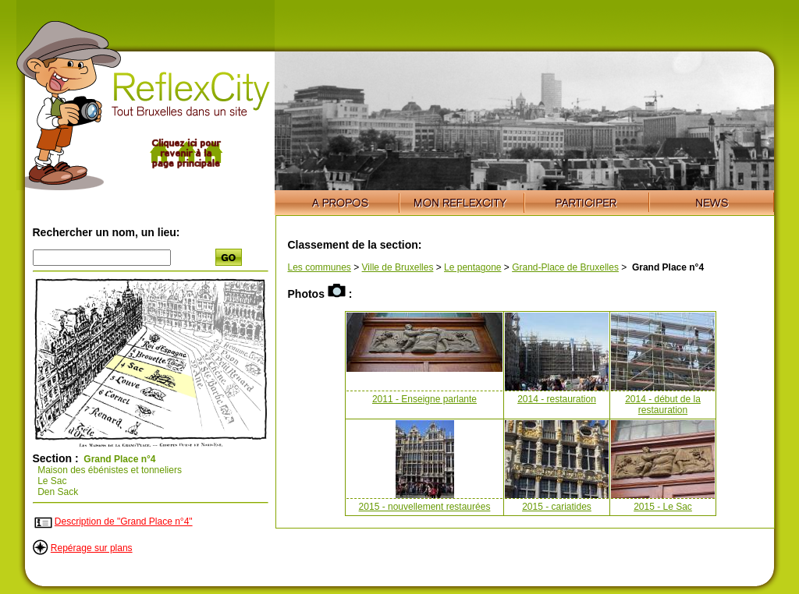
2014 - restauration (556, 399)
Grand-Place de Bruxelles (565, 267)
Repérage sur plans (92, 548)
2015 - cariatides (556, 506)
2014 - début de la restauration (663, 404)
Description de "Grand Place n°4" (124, 521)
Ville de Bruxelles (398, 267)
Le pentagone (472, 267)
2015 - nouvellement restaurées (425, 506)
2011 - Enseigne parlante (424, 399)
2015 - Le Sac (663, 506)
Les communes (319, 267)
